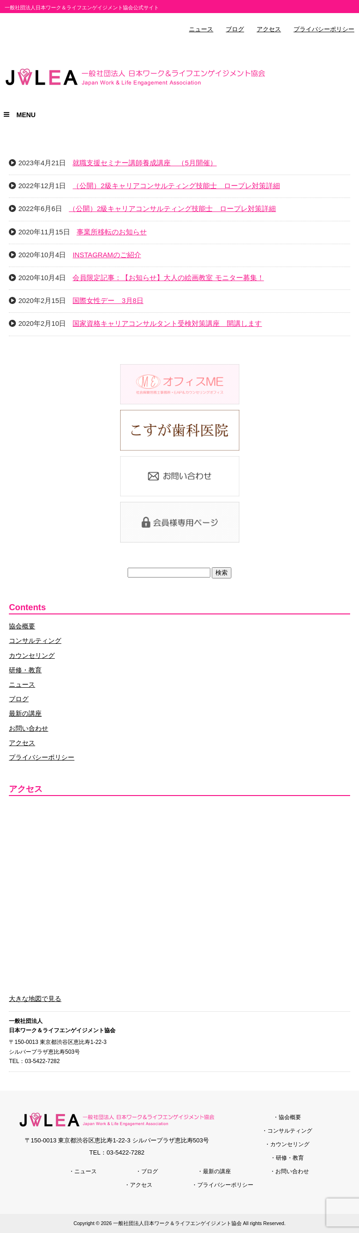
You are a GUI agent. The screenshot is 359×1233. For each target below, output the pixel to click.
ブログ (235, 29)
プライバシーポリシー (324, 29)
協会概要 (22, 626)
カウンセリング (32, 655)
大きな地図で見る (35, 998)
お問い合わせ (28, 728)
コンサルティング (35, 640)
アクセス (269, 29)
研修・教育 (25, 670)
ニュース (201, 29)
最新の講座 (25, 713)
